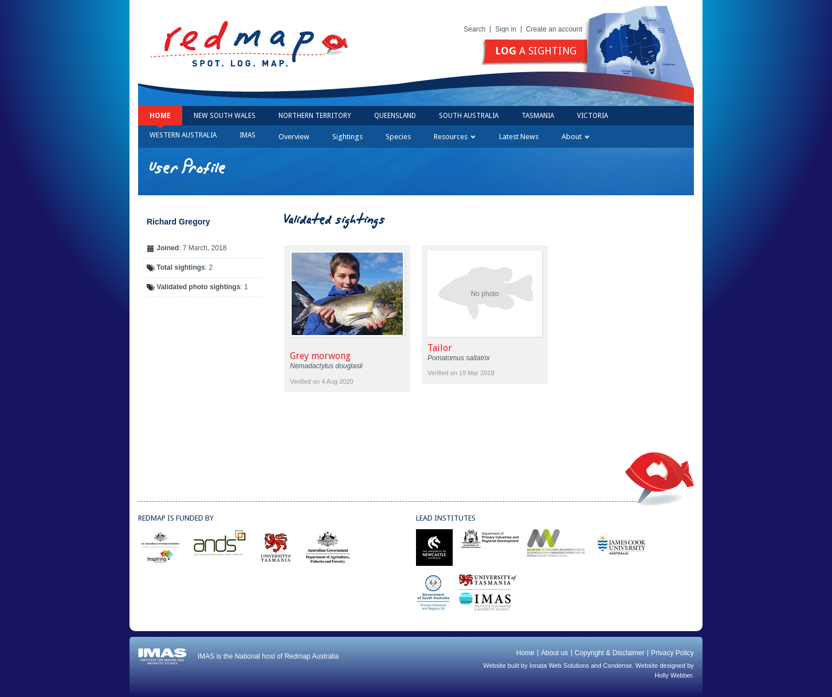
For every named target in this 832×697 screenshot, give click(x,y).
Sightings (347, 136)
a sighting (535, 51)
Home (160, 116)
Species (398, 136)
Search (474, 29)
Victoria (592, 116)
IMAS (248, 135)
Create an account (554, 29)
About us (554, 653)
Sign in (505, 29)
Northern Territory (314, 116)
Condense (617, 665)
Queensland (395, 116)
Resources (454, 136)
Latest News (519, 136)
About (575, 136)
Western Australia (183, 135)
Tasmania (537, 116)
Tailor (439, 347)
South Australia (469, 116)
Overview (293, 136)
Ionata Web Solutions (559, 665)
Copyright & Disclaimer (610, 653)
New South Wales (225, 116)
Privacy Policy (672, 653)
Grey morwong (320, 356)
